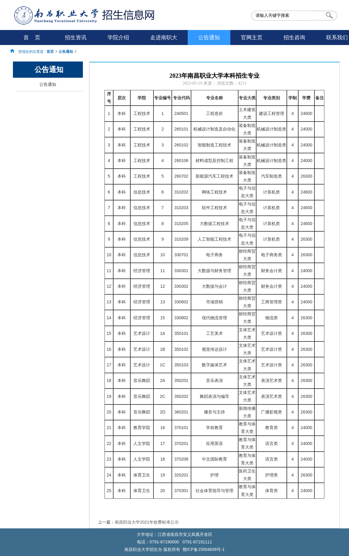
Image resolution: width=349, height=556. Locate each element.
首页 (50, 52)
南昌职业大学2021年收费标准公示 (147, 522)
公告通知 (66, 52)
